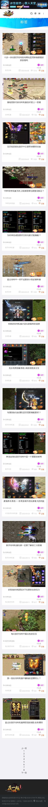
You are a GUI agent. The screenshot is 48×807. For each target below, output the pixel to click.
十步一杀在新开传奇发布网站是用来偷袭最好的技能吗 (24, 59)
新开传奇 (8, 70)
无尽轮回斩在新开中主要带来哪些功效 (24, 147)
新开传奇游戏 (8, 641)
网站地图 (37, 801)
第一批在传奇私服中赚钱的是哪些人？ (24, 678)
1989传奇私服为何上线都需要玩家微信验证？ (24, 191)
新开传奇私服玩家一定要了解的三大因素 (24, 545)
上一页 (24, 748)
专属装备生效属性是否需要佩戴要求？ (24, 412)
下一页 (24, 773)
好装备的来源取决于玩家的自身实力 (24, 590)
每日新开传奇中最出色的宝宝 (24, 634)
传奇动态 (7, 65)
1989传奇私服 (10, 203)
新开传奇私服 (9, 247)
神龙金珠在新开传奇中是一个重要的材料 (24, 457)
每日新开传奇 (9, 602)
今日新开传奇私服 (11, 513)
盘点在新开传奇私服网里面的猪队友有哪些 (24, 722)
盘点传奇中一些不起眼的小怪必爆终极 (24, 279)
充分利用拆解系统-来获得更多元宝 (24, 368)
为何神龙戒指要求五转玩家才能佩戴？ (24, 235)
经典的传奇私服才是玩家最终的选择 (24, 324)
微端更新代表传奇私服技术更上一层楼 (24, 102)
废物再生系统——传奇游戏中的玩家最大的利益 (24, 501)
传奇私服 (8, 115)
